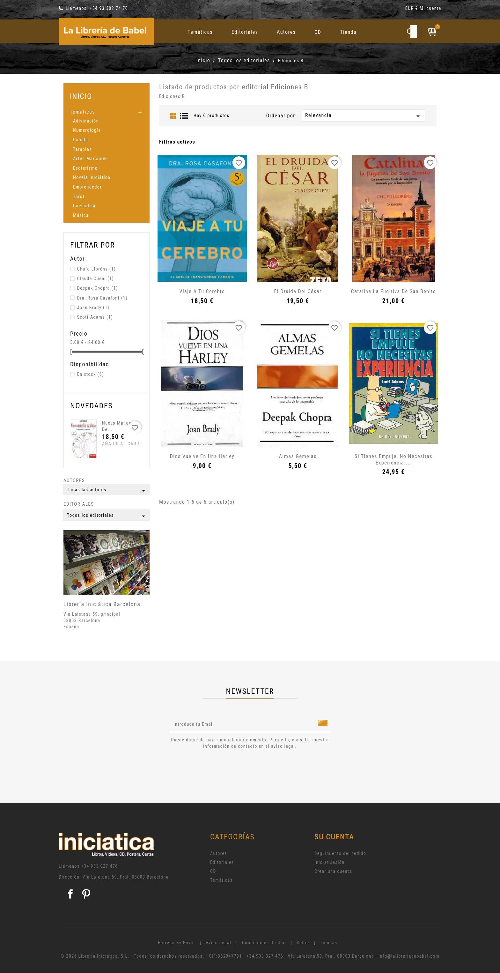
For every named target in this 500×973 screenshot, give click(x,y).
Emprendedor (87, 186)
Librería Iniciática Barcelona (101, 604)
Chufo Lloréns (96, 268)
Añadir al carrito (114, 443)
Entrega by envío (176, 942)
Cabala (80, 139)
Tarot (79, 196)
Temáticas (200, 32)
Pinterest (86, 894)
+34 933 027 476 (99, 866)
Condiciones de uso (264, 942)
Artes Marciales (90, 158)
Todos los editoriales (107, 516)
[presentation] (221, 766)
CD (317, 32)
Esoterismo (85, 168)
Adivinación (86, 120)
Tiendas (328, 942)
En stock (90, 374)
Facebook (70, 894)
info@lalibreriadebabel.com (409, 956)
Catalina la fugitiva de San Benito (393, 291)
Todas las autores (107, 490)
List (184, 116)
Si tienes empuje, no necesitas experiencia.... (393, 459)
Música (81, 215)
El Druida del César (298, 291)
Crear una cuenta (333, 871)
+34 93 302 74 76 (109, 8)
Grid (173, 116)
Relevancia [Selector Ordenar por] (363, 116)
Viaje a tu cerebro (202, 291)
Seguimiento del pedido (340, 853)
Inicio (81, 96)
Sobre (303, 942)
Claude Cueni (95, 278)
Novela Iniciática (91, 177)
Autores (286, 32)
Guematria (84, 205)
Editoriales (245, 32)
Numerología (87, 130)
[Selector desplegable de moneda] (412, 9)
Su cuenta (334, 837)
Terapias (82, 149)
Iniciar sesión (329, 862)
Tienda (348, 32)
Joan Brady (93, 307)
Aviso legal (218, 942)
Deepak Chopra (97, 288)
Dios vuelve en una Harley (202, 456)
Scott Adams (95, 317)
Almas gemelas (298, 456)
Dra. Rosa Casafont (102, 298)
